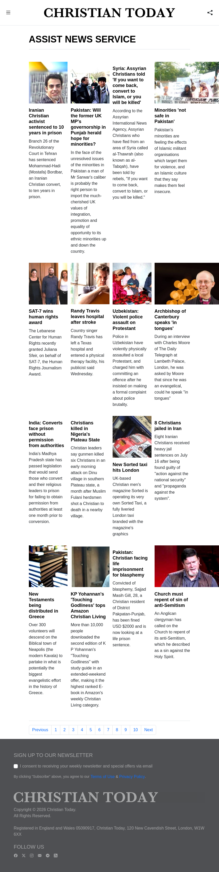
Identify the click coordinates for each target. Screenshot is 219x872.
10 (135, 730)
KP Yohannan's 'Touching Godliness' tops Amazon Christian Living (88, 605)
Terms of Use (102, 777)
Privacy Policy (132, 777)
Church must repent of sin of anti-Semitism (171, 599)
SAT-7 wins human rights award (43, 317)
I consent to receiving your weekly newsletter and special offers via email (86, 766)
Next (148, 730)
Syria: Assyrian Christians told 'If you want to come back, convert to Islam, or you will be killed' (129, 85)
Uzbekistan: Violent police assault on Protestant (128, 320)
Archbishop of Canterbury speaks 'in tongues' (170, 320)
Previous (40, 730)
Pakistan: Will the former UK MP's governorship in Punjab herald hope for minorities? (88, 127)
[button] (8, 13)
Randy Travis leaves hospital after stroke (87, 316)
